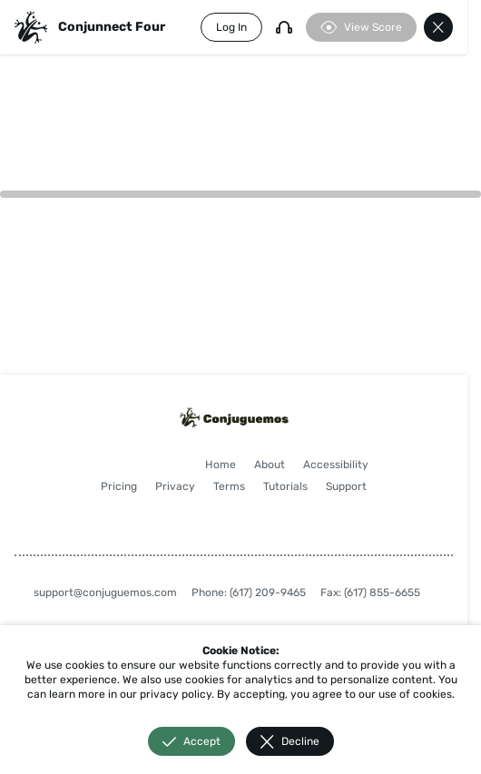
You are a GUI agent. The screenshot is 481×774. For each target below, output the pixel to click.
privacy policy (175, 694)
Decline (289, 742)
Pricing (119, 486)
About (269, 464)
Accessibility (335, 464)
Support (346, 486)
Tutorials (285, 486)
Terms (229, 486)
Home (220, 464)
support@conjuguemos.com (105, 592)
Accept (191, 742)
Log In (231, 27)
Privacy (175, 486)
